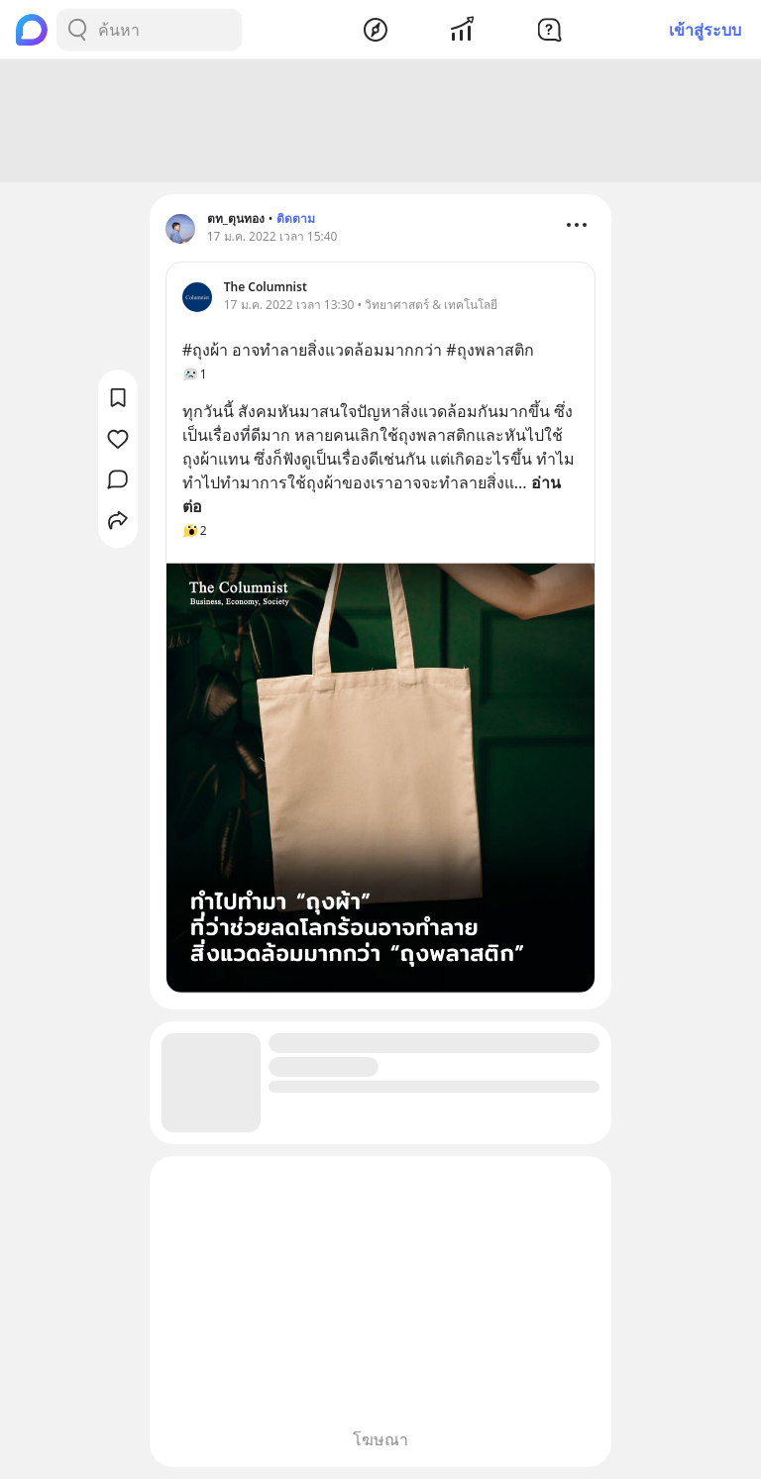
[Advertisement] (380, 120)
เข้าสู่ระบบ (705, 30)
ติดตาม (295, 218)
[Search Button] (77, 30)
